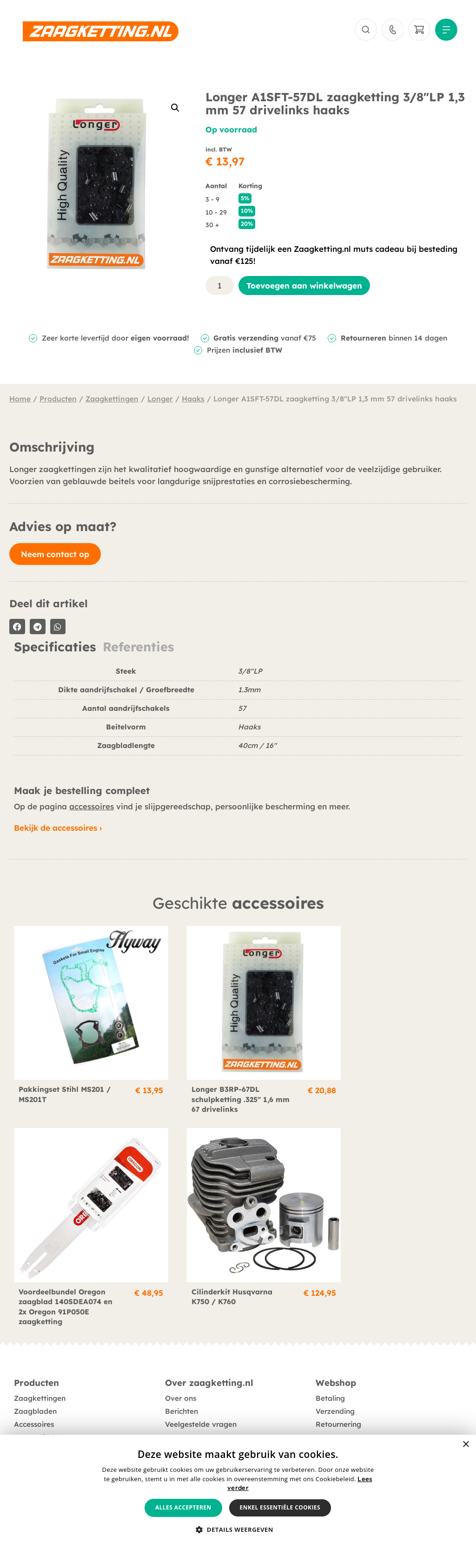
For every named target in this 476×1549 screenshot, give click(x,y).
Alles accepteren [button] (183, 1507)
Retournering (338, 1390)
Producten (58, 400)
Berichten (181, 1377)
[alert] (238, 1492)
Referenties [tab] (138, 648)
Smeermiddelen (41, 1403)
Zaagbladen (35, 1377)
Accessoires (34, 1390)
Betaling (330, 1364)
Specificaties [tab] (55, 648)
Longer (160, 400)
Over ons (180, 1364)
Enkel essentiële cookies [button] (280, 1507)
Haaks (193, 400)
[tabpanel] (238, 715)
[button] (175, 108)
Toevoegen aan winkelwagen (304, 287)
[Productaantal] (219, 286)
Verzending (335, 1377)
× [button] (465, 1444)
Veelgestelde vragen (201, 1390)
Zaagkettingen (112, 400)
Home (20, 400)
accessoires (91, 807)
